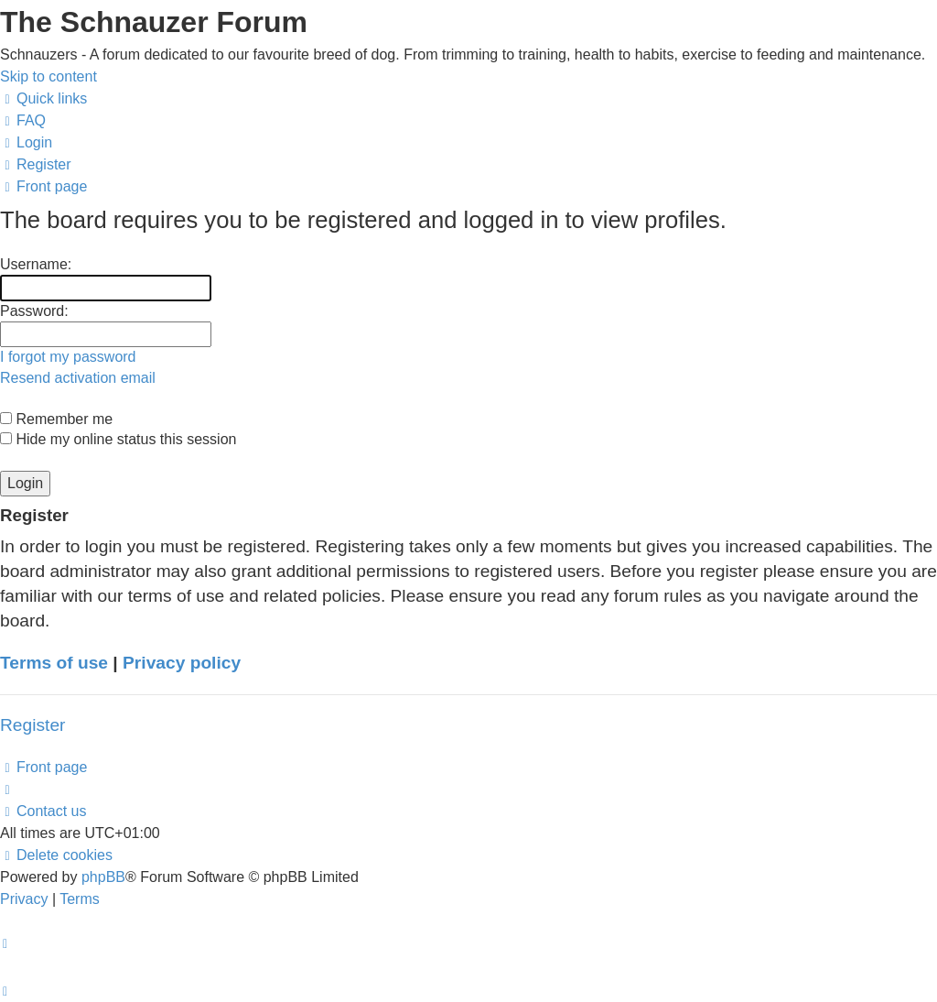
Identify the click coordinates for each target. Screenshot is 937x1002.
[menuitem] (23, 120)
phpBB (103, 877)
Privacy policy (182, 662)
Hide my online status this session (118, 439)
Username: (35, 264)
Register (32, 725)
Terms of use (54, 662)
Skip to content (48, 76)
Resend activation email (78, 378)
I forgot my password (68, 357)
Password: (34, 311)
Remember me (56, 419)
